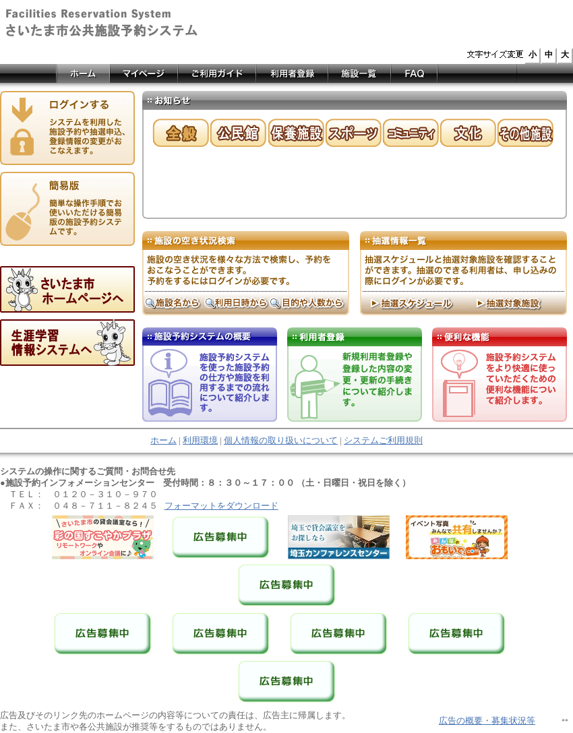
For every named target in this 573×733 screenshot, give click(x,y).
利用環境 (200, 440)
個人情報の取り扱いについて (281, 440)
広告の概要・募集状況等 (487, 721)
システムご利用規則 (383, 440)
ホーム (163, 440)
